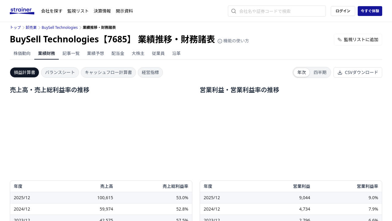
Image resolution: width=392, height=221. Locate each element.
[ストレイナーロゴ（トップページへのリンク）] (25, 11)
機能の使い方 (233, 41)
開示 (124, 11)
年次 (301, 72)
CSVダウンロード (357, 72)
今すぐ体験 (370, 11)
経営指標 (150, 72)
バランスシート (60, 72)
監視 (78, 11)
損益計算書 (24, 72)
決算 (102, 11)
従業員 (158, 53)
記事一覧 (71, 53)
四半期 (320, 72)
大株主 (138, 53)
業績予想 (95, 53)
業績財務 (46, 53)
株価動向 (22, 53)
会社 (51, 11)
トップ (15, 27)
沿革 (176, 53)
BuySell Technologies (60, 27)
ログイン (343, 11)
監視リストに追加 (358, 39)
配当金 (117, 53)
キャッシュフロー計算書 (108, 72)
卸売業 (31, 27)
